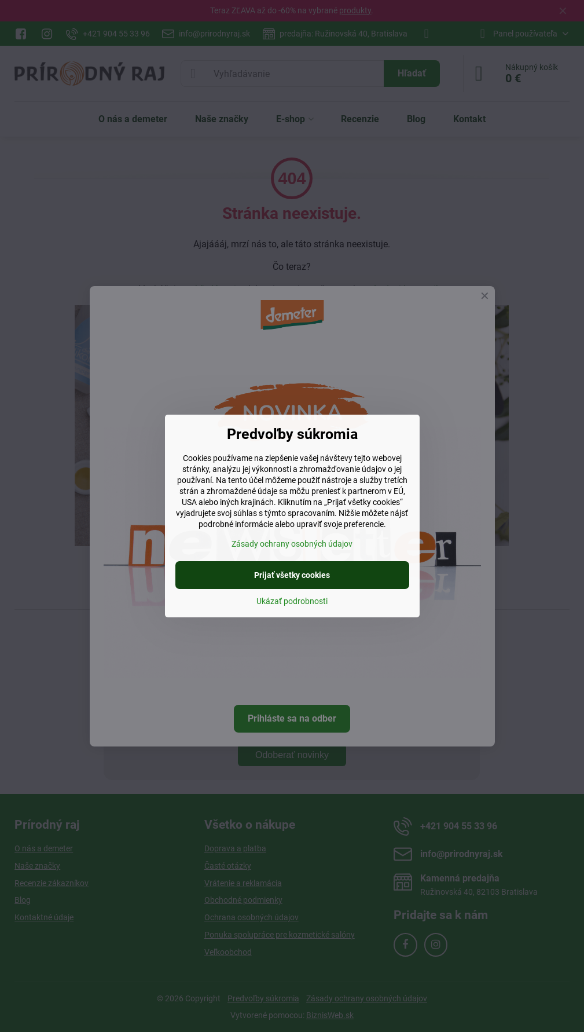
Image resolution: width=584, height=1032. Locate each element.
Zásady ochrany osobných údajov (292, 543)
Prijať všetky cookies (292, 575)
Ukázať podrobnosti (292, 601)
